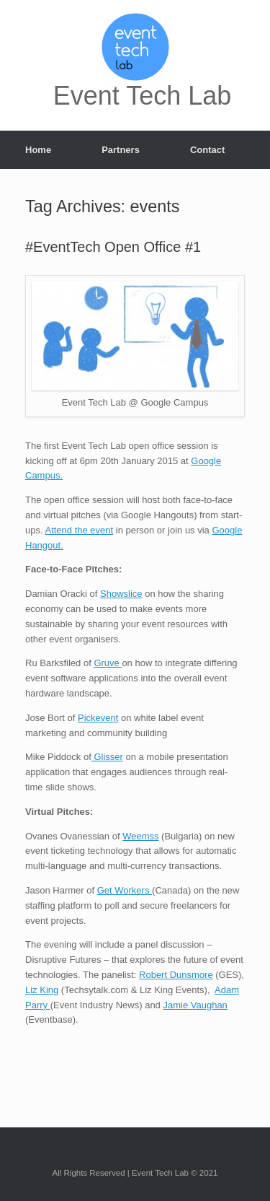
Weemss (140, 836)
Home (38, 149)
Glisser (107, 756)
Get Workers (124, 890)
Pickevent (98, 717)
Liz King (41, 989)
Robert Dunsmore (176, 974)
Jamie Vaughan (195, 1005)
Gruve (108, 663)
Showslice (121, 593)
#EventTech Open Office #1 (113, 247)
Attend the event (79, 530)
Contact (207, 149)
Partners (121, 149)
